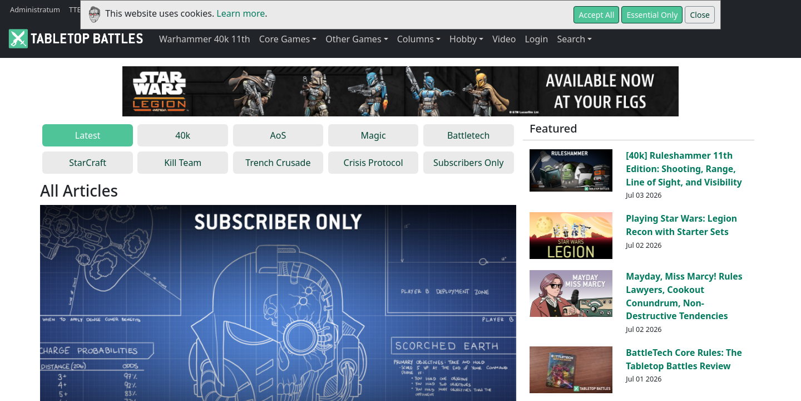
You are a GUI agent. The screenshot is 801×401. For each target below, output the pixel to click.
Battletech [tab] (468, 135)
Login (536, 39)
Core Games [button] (284, 39)
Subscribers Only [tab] (468, 163)
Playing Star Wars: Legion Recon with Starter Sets (681, 225)
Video (504, 39)
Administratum (35, 9)
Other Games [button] (353, 39)
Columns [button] (415, 39)
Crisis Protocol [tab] (373, 163)
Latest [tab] (88, 135)
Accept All (596, 14)
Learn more (240, 13)
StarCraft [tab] (87, 163)
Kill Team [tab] (182, 163)
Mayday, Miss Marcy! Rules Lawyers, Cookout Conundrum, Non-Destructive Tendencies (684, 296)
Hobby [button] (463, 39)
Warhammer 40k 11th (204, 39)
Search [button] (571, 39)
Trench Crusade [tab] (277, 163)
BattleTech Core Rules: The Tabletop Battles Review (684, 359)
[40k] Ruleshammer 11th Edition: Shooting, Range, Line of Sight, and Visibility (684, 168)
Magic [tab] (372, 135)
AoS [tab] (278, 135)
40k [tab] (182, 135)
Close (700, 14)
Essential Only (652, 14)
